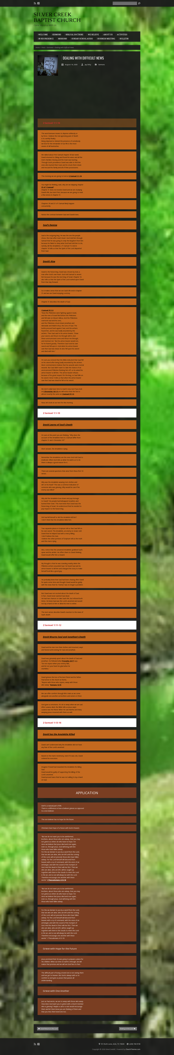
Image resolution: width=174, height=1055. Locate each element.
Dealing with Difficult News (64, 47)
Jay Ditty (88, 64)
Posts (43, 47)
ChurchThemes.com (133, 1049)
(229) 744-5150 (134, 1044)
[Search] (125, 3)
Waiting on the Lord (127, 1029)
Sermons (50, 47)
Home (38, 47)
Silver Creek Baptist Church (57, 17)
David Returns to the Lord (47, 1029)
